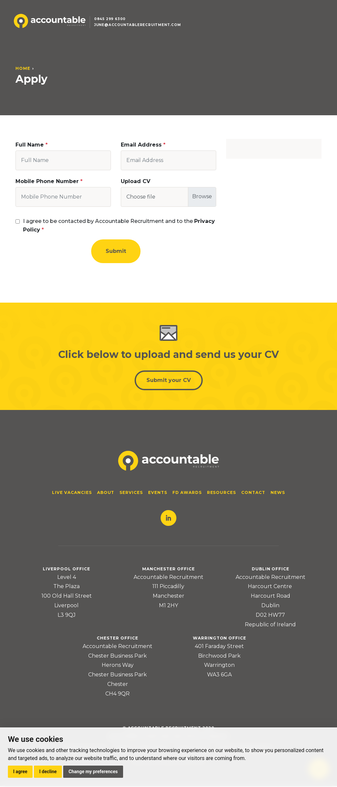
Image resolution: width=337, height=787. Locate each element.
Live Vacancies (71, 493)
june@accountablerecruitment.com (140, 27)
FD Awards (187, 493)
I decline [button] (48, 771)
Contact (253, 493)
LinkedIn (168, 519)
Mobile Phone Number (47, 181)
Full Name (29, 145)
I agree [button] (20, 771)
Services (131, 493)
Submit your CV (168, 381)
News (278, 493)
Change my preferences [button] (92, 771)
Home (22, 68)
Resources (221, 493)
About (106, 493)
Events (157, 493)
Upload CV (135, 181)
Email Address (141, 145)
